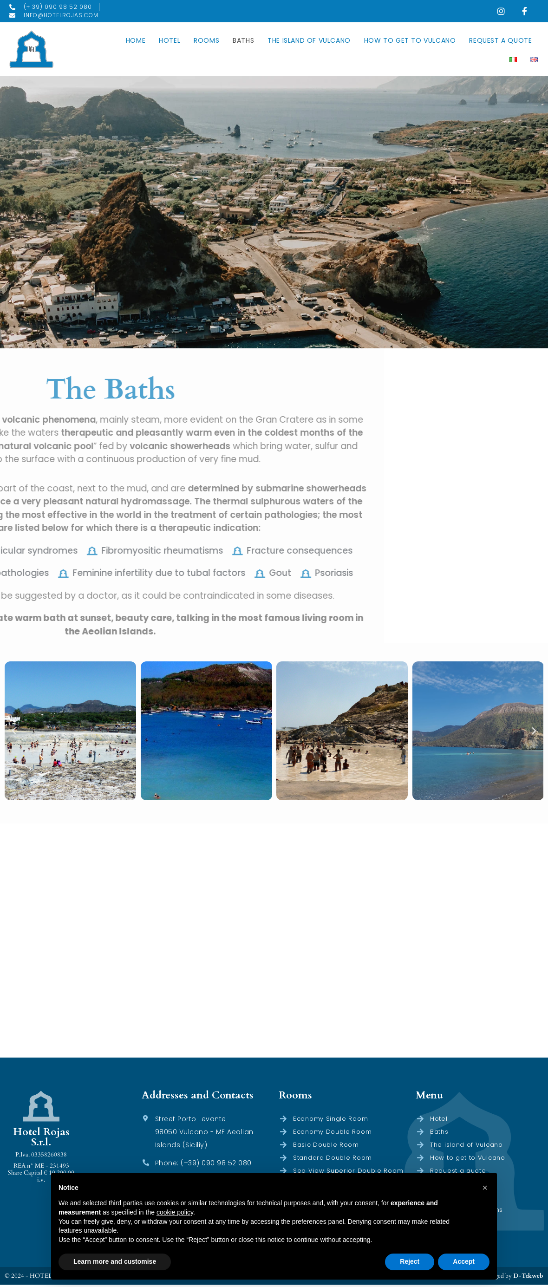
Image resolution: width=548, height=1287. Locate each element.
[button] (14, 733)
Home (135, 41)
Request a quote (500, 41)
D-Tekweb (528, 1278)
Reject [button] (409, 1261)
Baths (243, 41)
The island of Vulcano (309, 41)
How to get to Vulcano (410, 41)
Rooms (206, 41)
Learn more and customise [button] (114, 1261)
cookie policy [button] (175, 1212)
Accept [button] (464, 1261)
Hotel (169, 41)
